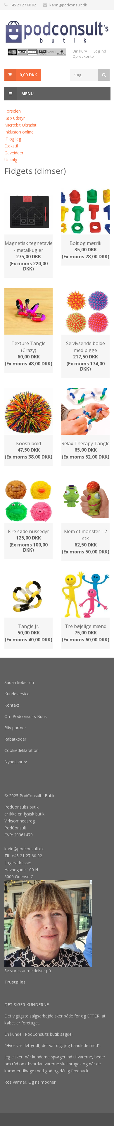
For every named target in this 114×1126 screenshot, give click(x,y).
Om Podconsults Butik (25, 716)
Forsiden (12, 111)
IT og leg (12, 139)
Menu (19, 93)
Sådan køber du (19, 682)
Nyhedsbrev (15, 761)
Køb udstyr (14, 118)
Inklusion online (19, 132)
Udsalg (10, 160)
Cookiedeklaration (21, 750)
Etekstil (11, 146)
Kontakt (11, 705)
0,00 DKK (28, 74)
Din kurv (79, 51)
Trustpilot (14, 982)
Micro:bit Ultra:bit (20, 125)
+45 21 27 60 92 (23, 5)
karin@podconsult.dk (68, 5)
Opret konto (83, 56)
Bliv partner (15, 727)
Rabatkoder (15, 739)
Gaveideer (13, 153)
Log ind (100, 51)
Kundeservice (17, 693)
